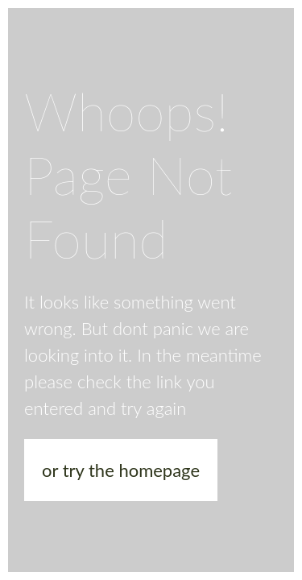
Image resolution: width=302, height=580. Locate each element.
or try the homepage (121, 470)
